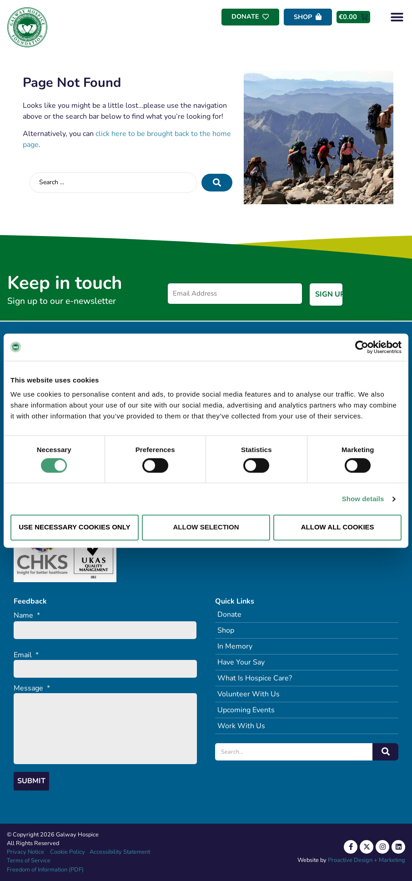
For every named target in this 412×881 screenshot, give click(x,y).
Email (26, 654)
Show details (363, 499)
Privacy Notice (25, 852)
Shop (225, 630)
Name (27, 615)
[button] (397, 17)
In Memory (234, 646)
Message (32, 688)
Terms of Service (28, 860)
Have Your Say (241, 662)
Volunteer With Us (248, 694)
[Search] (385, 751)
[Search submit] (216, 182)
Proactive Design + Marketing (366, 860)
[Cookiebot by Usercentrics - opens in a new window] (362, 347)
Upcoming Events (246, 710)
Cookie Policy (67, 852)
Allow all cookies (337, 527)
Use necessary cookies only (74, 527)
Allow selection (206, 527)
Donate (229, 614)
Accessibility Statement (120, 852)
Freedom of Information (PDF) (45, 870)
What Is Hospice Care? (254, 678)
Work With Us (241, 726)
